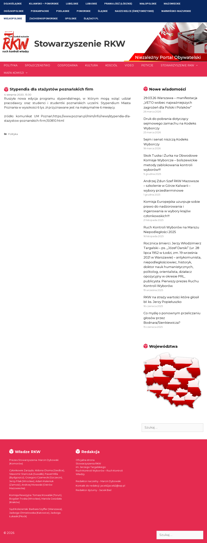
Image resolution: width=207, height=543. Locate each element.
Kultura (91, 65)
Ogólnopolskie (13, 11)
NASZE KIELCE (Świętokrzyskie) (134, 11)
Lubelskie (72, 3)
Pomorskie (83, 11)
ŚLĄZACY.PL (91, 18)
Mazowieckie (172, 3)
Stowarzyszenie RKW (79, 43)
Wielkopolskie (13, 18)
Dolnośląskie (13, 3)
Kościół (111, 65)
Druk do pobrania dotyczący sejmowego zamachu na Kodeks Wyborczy (170, 123)
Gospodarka (68, 65)
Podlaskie (62, 11)
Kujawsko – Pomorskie (43, 3)
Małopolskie (148, 3)
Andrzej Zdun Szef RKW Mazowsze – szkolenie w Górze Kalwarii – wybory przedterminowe (171, 185)
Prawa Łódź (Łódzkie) (118, 3)
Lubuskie (91, 3)
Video (129, 65)
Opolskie (70, 18)
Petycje (147, 65)
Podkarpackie (40, 11)
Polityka (10, 65)
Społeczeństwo (37, 65)
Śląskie (102, 11)
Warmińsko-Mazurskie (176, 11)
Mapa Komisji (18, 73)
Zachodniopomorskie (43, 18)
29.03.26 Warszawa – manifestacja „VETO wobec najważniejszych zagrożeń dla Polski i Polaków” (170, 102)
